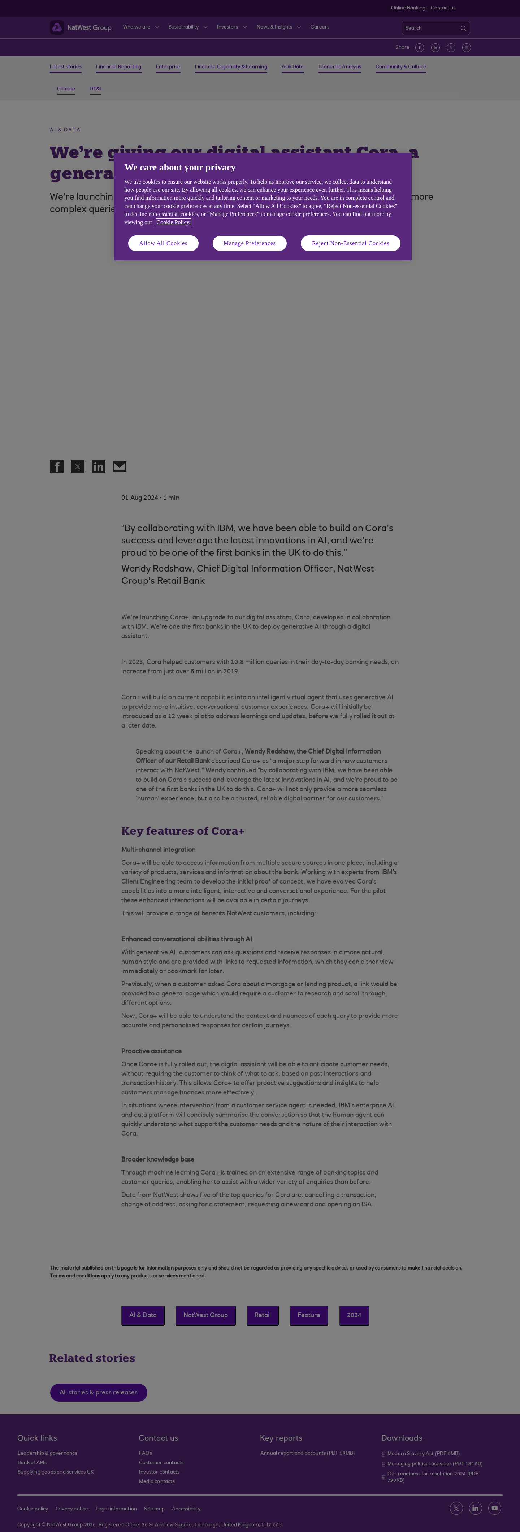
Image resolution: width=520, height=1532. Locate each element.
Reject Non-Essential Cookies (350, 243)
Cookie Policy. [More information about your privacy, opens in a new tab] (173, 222)
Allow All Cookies (163, 243)
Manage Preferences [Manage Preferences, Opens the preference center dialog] (250, 243)
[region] (263, 206)
